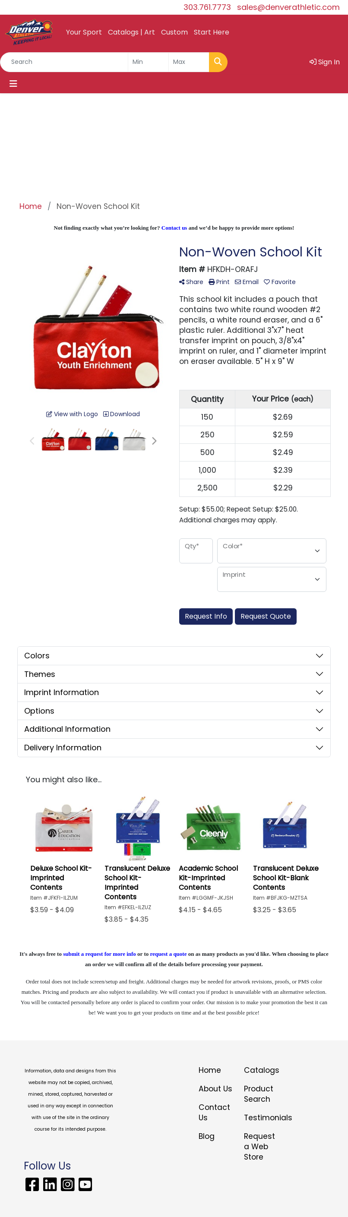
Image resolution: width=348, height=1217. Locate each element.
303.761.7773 (207, 7)
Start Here (211, 32)
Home (210, 1070)
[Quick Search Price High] (188, 62)
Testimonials (261, 1118)
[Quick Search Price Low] (148, 62)
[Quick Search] (64, 62)
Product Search (258, 1094)
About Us (215, 1089)
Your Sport (84, 32)
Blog (207, 1136)
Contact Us (214, 1112)
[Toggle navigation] (13, 84)
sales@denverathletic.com (288, 7)
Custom (174, 32)
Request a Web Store (259, 1146)
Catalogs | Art (131, 32)
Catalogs (261, 1070)
